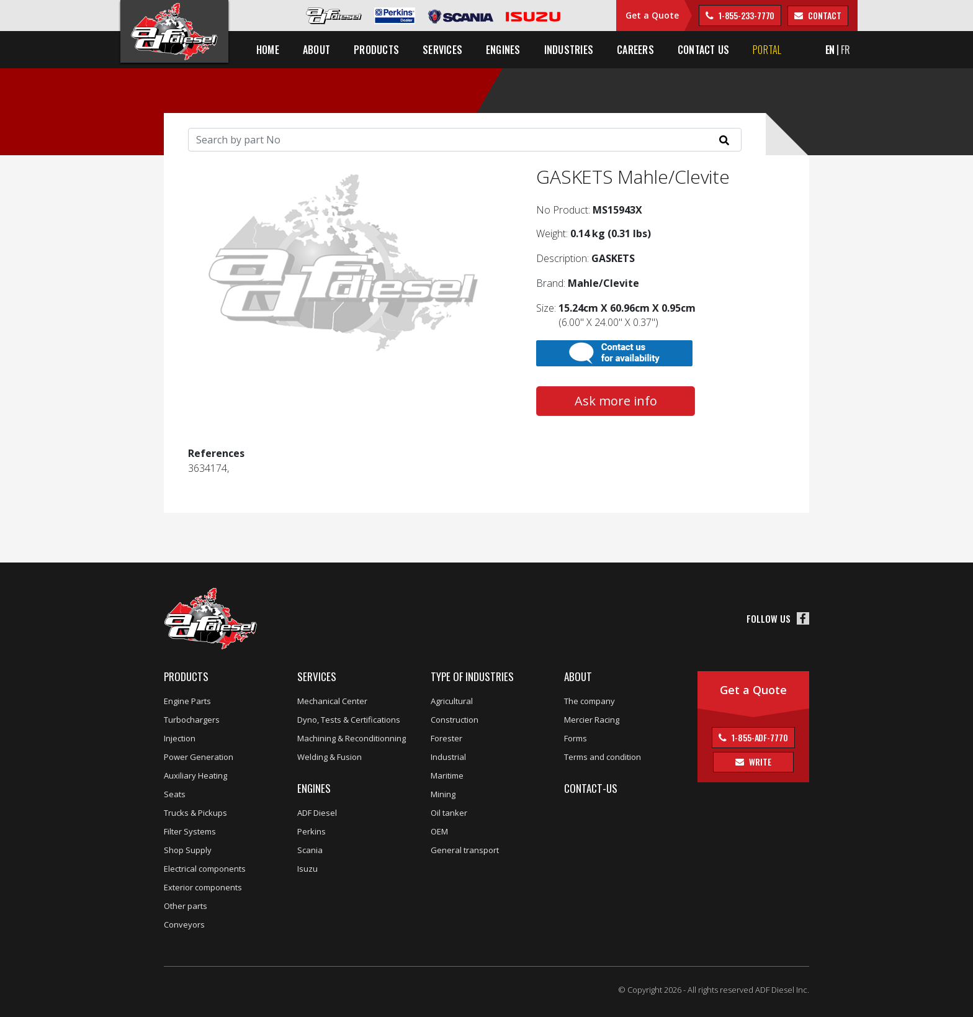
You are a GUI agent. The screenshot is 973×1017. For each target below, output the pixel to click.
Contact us (703, 49)
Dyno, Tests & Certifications (348, 719)
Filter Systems (190, 831)
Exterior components (203, 887)
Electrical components (205, 868)
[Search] (465, 139)
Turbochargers (192, 719)
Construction (454, 719)
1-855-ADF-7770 (759, 737)
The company (589, 701)
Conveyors (184, 924)
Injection (179, 738)
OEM (439, 831)
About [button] (316, 49)
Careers (635, 49)
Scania (310, 850)
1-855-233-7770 (746, 15)
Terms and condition (602, 756)
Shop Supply (188, 850)
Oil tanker (449, 812)
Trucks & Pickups (195, 812)
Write (759, 761)
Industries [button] (568, 49)
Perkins (311, 831)
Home (267, 49)
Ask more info (616, 400)
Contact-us (590, 788)
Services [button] (442, 49)
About (578, 676)
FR (845, 49)
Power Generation (198, 756)
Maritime (447, 775)
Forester (446, 738)
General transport (465, 850)
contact (823, 15)
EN (830, 49)
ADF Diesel (317, 812)
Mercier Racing (591, 719)
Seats (175, 794)
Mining (443, 794)
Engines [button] (503, 49)
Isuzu (307, 868)
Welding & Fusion (329, 756)
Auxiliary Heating (195, 775)
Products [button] (376, 49)
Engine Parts (187, 701)
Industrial (448, 756)
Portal (767, 49)
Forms (575, 738)
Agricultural (452, 701)
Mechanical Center (332, 701)
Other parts (185, 905)
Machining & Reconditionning (351, 738)
